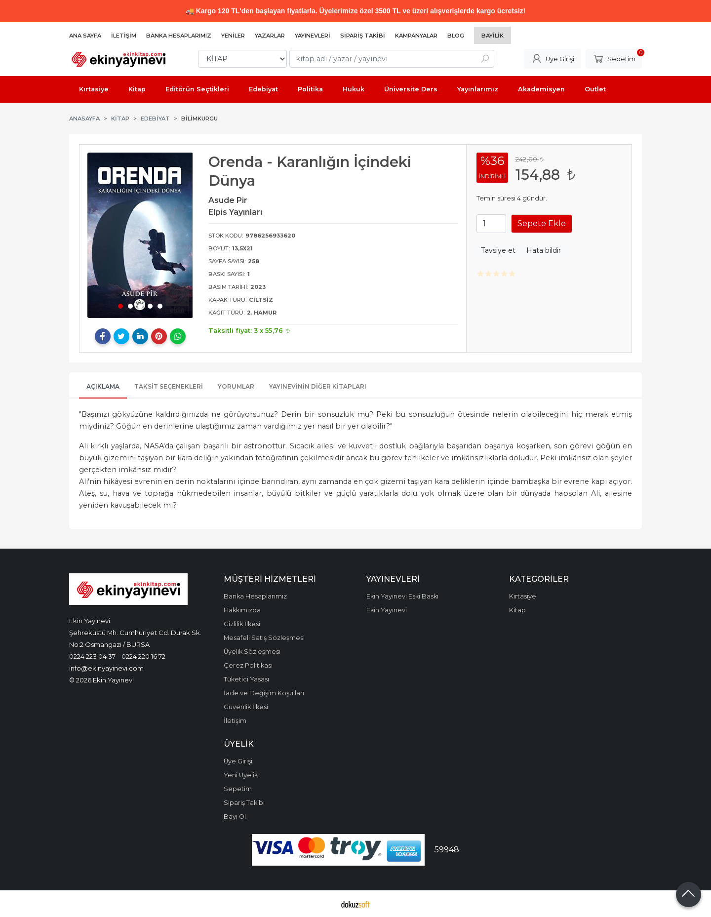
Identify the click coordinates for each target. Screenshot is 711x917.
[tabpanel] (140, 235)
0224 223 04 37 (92, 656)
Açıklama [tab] (102, 386)
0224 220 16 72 (143, 656)
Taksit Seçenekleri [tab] (168, 386)
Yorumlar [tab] (236, 386)
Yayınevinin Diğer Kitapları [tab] (317, 386)
